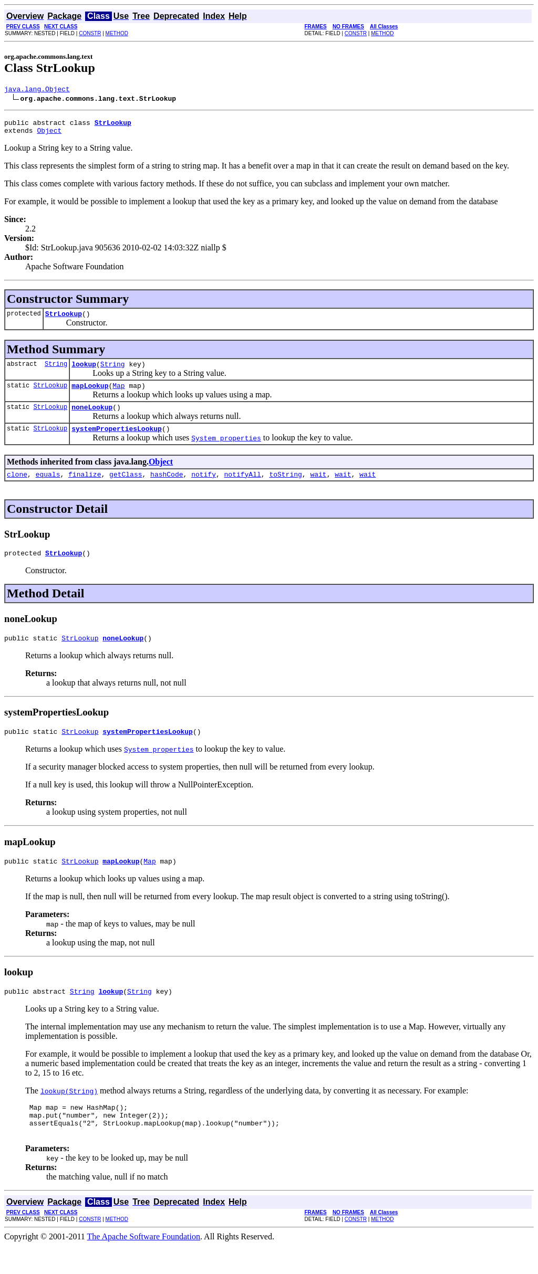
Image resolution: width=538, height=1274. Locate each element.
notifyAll (242, 488)
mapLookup (89, 394)
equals (48, 488)
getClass (125, 488)
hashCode (166, 488)
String (56, 371)
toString (285, 488)
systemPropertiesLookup (116, 441)
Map (118, 394)
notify (203, 488)
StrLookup (63, 319)
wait (318, 488)
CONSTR (90, 33)
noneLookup (91, 418)
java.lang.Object (37, 90)
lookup (83, 371)
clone (17, 488)
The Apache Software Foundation (144, 1264)
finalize (84, 488)
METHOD (117, 33)
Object (49, 135)
